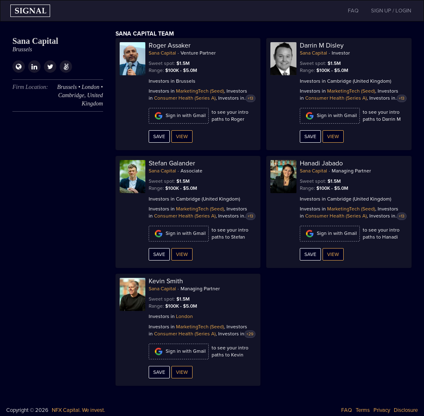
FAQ (346, 410)
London (184, 316)
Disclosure (406, 410)
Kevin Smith (166, 281)
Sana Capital (162, 53)
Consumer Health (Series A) (185, 98)
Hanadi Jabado (321, 163)
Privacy (381, 410)
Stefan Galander (172, 163)
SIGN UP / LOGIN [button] (391, 10)
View (182, 136)
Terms (363, 410)
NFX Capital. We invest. (78, 410)
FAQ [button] (353, 10)
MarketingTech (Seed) (200, 91)
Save (159, 136)
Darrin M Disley (322, 45)
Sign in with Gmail (179, 116)
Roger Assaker (169, 45)
